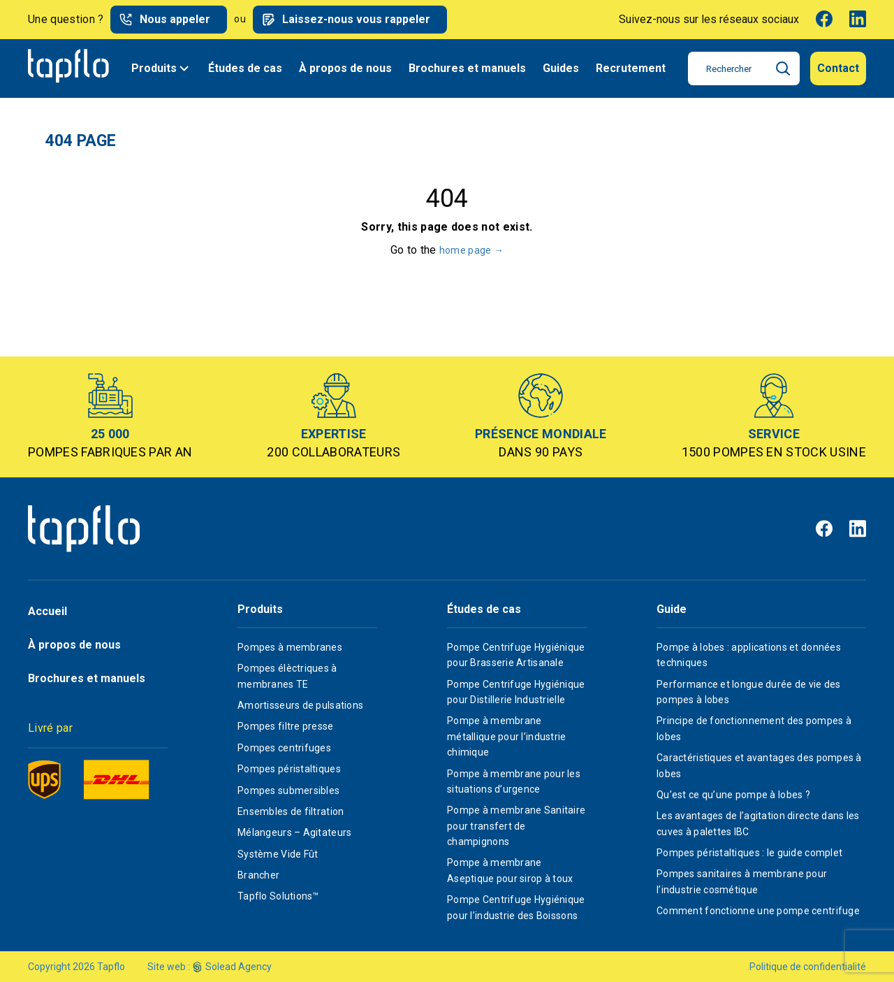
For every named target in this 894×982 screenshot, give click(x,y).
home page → (471, 250)
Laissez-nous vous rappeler (356, 19)
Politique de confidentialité (807, 966)
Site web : (168, 966)
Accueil (47, 611)
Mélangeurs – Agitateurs (294, 832)
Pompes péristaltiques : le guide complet (749, 852)
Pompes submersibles (288, 790)
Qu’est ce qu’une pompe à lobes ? (733, 794)
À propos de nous (345, 68)
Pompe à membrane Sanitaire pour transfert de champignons (516, 825)
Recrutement (631, 68)
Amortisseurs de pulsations (300, 705)
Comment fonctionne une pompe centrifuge (758, 910)
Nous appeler (175, 19)
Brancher (258, 875)
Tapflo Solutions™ (278, 896)
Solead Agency (238, 966)
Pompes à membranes (289, 647)
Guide (672, 609)
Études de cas (245, 68)
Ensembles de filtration (290, 811)
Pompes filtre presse (285, 726)
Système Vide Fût (277, 854)
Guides (561, 68)
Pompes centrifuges (284, 747)
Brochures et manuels (467, 68)
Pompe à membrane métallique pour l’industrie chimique (506, 736)
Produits (161, 68)
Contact (838, 68)
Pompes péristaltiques (289, 768)
